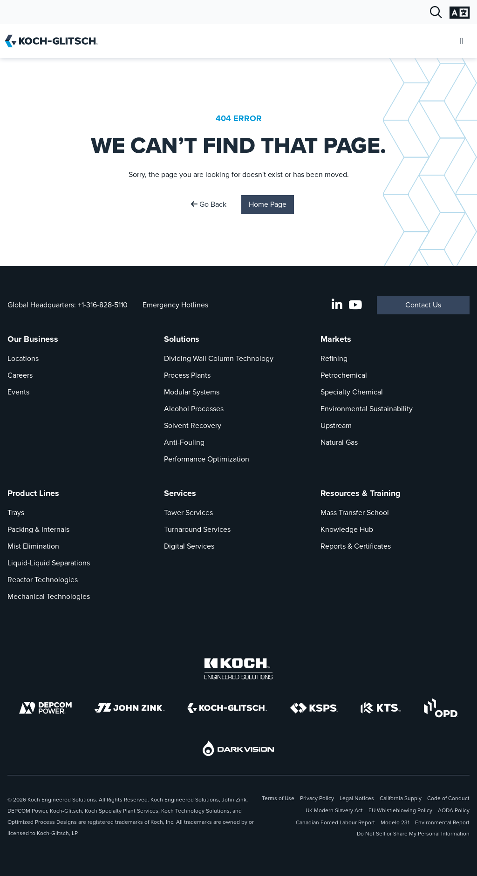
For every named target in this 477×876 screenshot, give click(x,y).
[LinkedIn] (337, 305)
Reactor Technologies (42, 579)
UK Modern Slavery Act (334, 810)
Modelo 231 (395, 822)
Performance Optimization (206, 459)
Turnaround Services (197, 529)
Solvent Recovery (192, 425)
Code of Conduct (448, 798)
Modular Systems (191, 392)
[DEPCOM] (45, 708)
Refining (334, 358)
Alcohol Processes (194, 408)
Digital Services (189, 546)
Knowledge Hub (346, 529)
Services (180, 493)
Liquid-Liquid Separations (48, 562)
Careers (20, 375)
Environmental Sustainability (366, 408)
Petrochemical (343, 375)
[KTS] (381, 708)
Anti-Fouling (184, 442)
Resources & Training (360, 493)
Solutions (181, 339)
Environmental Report (442, 822)
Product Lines (33, 493)
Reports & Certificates (355, 546)
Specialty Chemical (351, 392)
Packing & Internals (38, 529)
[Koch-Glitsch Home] (55, 41)
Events (18, 392)
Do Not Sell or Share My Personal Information (413, 833)
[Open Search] (436, 12)
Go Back (208, 204)
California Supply (401, 798)
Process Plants (187, 375)
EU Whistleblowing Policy (400, 810)
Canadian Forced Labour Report (335, 822)
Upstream (336, 425)
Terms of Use (278, 798)
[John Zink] (129, 708)
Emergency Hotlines (175, 304)
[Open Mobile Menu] (461, 41)
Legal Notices (357, 798)
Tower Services (188, 512)
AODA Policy (454, 810)
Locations (23, 358)
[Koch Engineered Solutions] (238, 668)
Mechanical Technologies (48, 596)
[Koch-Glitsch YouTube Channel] (355, 305)
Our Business (32, 339)
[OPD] (440, 708)
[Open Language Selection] (460, 12)
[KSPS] (314, 708)
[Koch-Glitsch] (227, 707)
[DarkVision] (238, 748)
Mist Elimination (33, 546)
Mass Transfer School (354, 512)
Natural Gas (339, 442)
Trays (15, 512)
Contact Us (423, 304)
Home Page (267, 204)
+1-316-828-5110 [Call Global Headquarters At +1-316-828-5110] (103, 304)
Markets (335, 339)
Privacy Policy (317, 798)
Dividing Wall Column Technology (218, 358)
